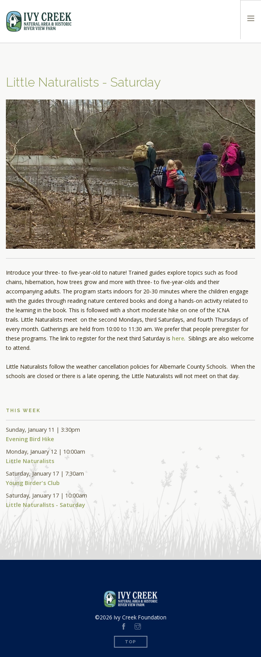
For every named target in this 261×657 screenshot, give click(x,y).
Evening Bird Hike (30, 439)
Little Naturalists (30, 461)
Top (130, 641)
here (178, 338)
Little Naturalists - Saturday (45, 505)
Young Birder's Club (33, 483)
